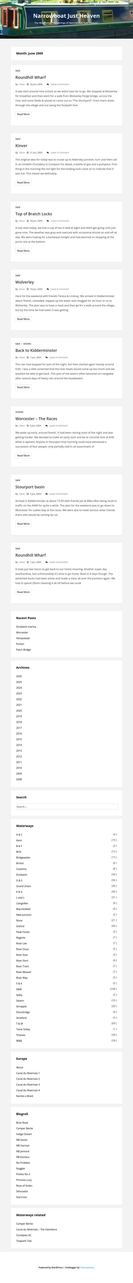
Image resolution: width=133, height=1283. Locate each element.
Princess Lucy (24, 1180)
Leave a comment (59, 84)
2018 (19, 722)
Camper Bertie (24, 1128)
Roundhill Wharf (30, 77)
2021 (19, 705)
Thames (20, 1035)
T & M (19, 1023)
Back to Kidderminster (36, 350)
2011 (19, 762)
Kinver (21, 145)
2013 (19, 750)
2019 (19, 716)
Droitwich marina (26, 626)
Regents (21, 937)
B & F (19, 846)
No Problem (23, 1162)
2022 (19, 699)
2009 (19, 773)
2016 (19, 733)
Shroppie (21, 1006)
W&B (19, 1040)
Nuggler (20, 1168)
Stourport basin (30, 486)
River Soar (22, 955)
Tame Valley (23, 1029)
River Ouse (22, 949)
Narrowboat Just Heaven (66, 15)
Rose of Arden (24, 1185)
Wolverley (24, 282)
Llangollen (22, 903)
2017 (19, 727)
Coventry (21, 869)
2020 (19, 710)
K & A (19, 892)
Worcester (22, 632)
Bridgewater (23, 857)
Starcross (21, 1197)
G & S (19, 880)
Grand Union (23, 886)
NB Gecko (22, 1140)
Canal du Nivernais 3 (28, 1084)
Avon (19, 840)
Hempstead (23, 638)
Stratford (21, 1018)
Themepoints (87, 1267)
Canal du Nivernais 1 (28, 1073)
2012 (19, 756)
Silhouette (22, 1191)
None (19, 920)
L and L (20, 897)
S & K (19, 983)
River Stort (22, 960)
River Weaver (23, 972)
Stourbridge (23, 1012)
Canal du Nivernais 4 (28, 1090)
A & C (19, 834)
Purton (20, 644)
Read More (23, 114)
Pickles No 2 (23, 1174)
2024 (19, 687)
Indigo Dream (24, 1134)
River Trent (22, 966)
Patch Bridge (23, 649)
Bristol (20, 863)
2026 (19, 676)
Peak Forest (23, 932)
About (19, 1067)
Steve (22, 84)
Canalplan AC (24, 1235)
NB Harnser (23, 1145)
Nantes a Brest (24, 1096)
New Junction (23, 914)
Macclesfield (23, 909)
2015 (19, 739)
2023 (19, 693)
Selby (19, 995)
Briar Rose (22, 1122)
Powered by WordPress (51, 1267)
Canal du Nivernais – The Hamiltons (36, 1229)
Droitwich (21, 874)
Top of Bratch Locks (33, 213)
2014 (19, 745)
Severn (27, 343)
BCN (18, 851)
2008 (19, 779)
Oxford (20, 926)
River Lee (21, 943)
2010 (19, 768)
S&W (17, 70)
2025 (19, 682)
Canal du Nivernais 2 (28, 1079)
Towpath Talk (24, 1241)
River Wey (22, 977)
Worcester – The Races (36, 418)
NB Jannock (22, 1151)
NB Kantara (22, 1157)
